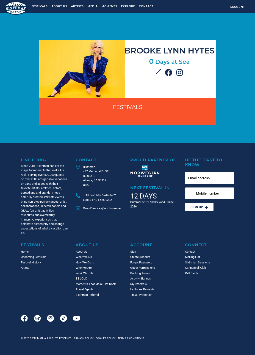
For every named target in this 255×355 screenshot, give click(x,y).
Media (93, 6)
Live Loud (34, 159)
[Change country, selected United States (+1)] (190, 193)
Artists (77, 6)
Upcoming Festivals (33, 257)
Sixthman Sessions (197, 262)
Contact (146, 6)
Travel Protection (141, 295)
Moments (109, 6)
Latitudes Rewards (142, 289)
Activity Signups (140, 278)
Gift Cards (191, 273)
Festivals (39, 6)
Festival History (31, 262)
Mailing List (192, 257)
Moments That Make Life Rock (96, 284)
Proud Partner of (153, 159)
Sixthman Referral (87, 295)
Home (25, 251)
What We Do (84, 257)
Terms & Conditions (130, 338)
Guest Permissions (142, 268)
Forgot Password (141, 262)
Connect (196, 244)
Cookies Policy (105, 338)
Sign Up (199, 206)
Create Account (140, 257)
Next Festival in (150, 187)
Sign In (134, 251)
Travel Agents (85, 289)
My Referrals (138, 284)
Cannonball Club (195, 268)
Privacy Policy (84, 338)
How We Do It (85, 262)
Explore (128, 6)
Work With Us (84, 273)
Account (237, 6)
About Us (59, 6)
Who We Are (84, 268)
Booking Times (140, 273)
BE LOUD (81, 278)
